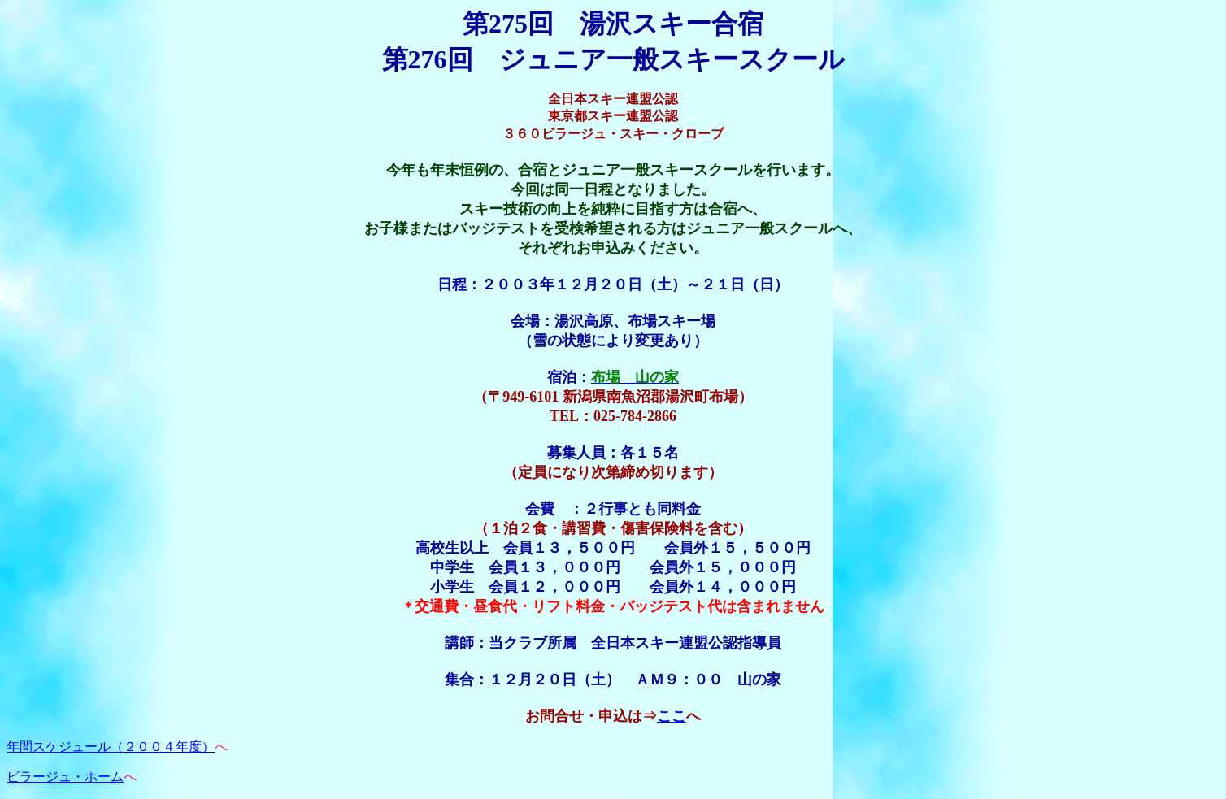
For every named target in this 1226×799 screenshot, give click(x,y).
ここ (671, 716)
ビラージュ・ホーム (65, 777)
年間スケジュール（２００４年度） (111, 746)
